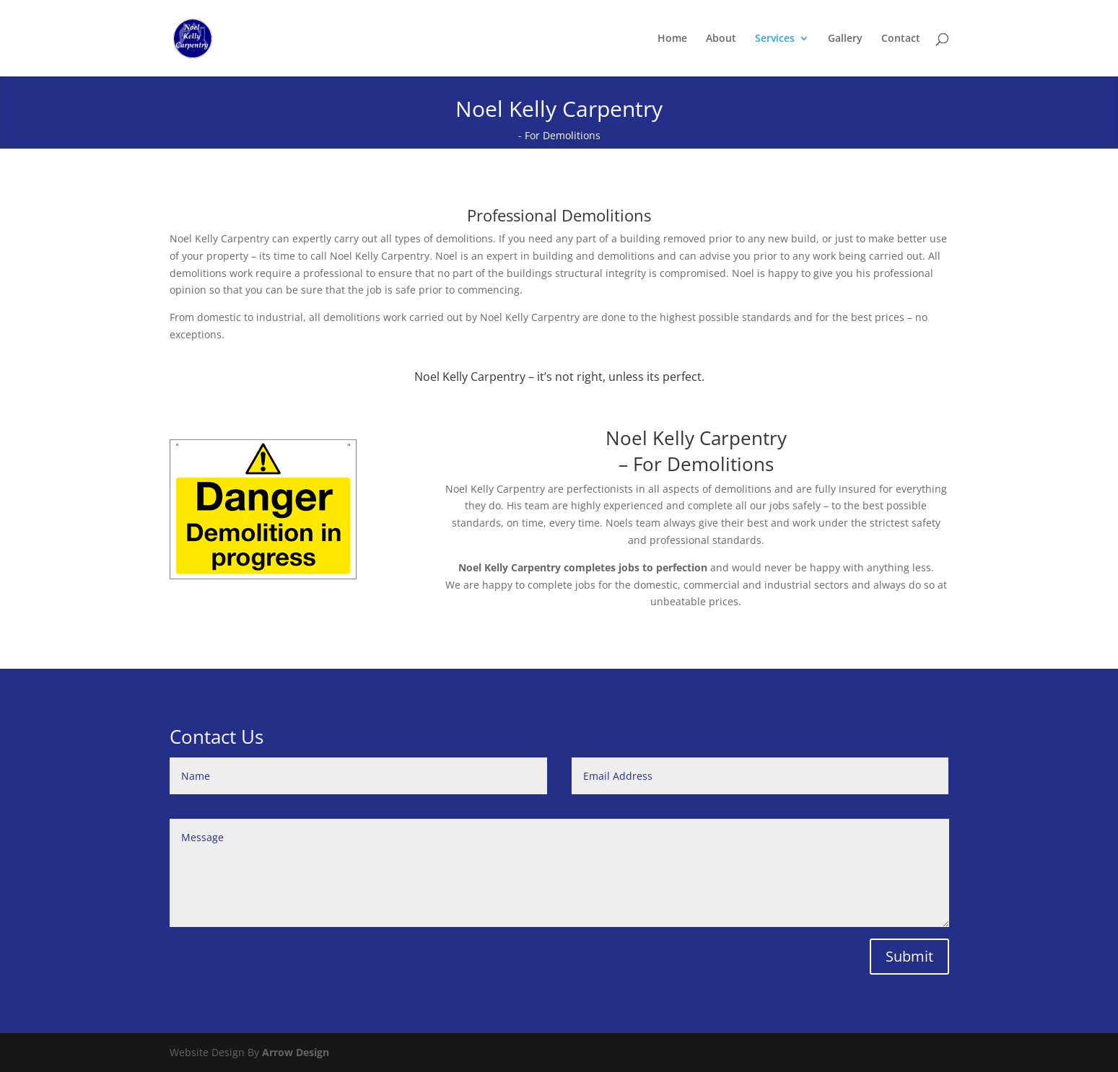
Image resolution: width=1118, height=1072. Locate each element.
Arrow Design (295, 1052)
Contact (900, 39)
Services (775, 39)
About (721, 39)
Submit (909, 956)
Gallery (845, 39)
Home (672, 39)
